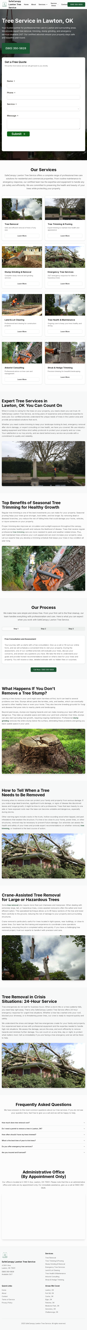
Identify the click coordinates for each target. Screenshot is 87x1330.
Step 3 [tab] (71, 629)
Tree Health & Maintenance (55, 1273)
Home (26, 4)
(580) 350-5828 (76, 4)
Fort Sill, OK (49, 1293)
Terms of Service (8, 1299)
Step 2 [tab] (43, 629)
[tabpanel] (43, 649)
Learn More (22, 236)
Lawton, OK (49, 1290)
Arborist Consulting (52, 1277)
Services (43, 4)
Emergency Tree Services (55, 1267)
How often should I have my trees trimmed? (43, 1135)
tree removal (12, 905)
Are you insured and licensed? (43, 1152)
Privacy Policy (7, 1303)
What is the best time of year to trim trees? (43, 1140)
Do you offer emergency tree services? (43, 1146)
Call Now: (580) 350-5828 (43, 670)
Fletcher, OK (49, 1303)
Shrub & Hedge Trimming (54, 1280)
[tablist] (43, 629)
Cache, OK (49, 1296)
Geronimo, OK (50, 1309)
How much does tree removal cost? (43, 1123)
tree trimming (18, 532)
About (33, 4)
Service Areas (55, 4)
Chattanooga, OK (51, 1312)
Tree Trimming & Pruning (54, 1261)
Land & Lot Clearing (52, 1270)
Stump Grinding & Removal (55, 1264)
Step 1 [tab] (16, 629)
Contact (64, 4)
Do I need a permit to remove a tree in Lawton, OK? (43, 1129)
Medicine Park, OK (52, 1306)
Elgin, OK (48, 1299)
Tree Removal (50, 1258)
